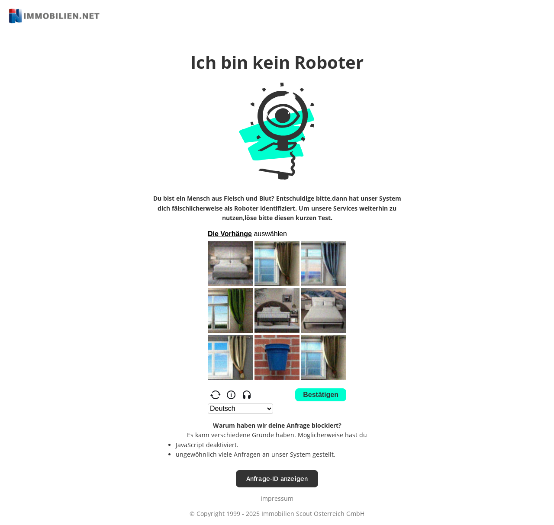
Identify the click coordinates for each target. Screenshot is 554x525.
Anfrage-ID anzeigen (277, 478)
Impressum (277, 498)
